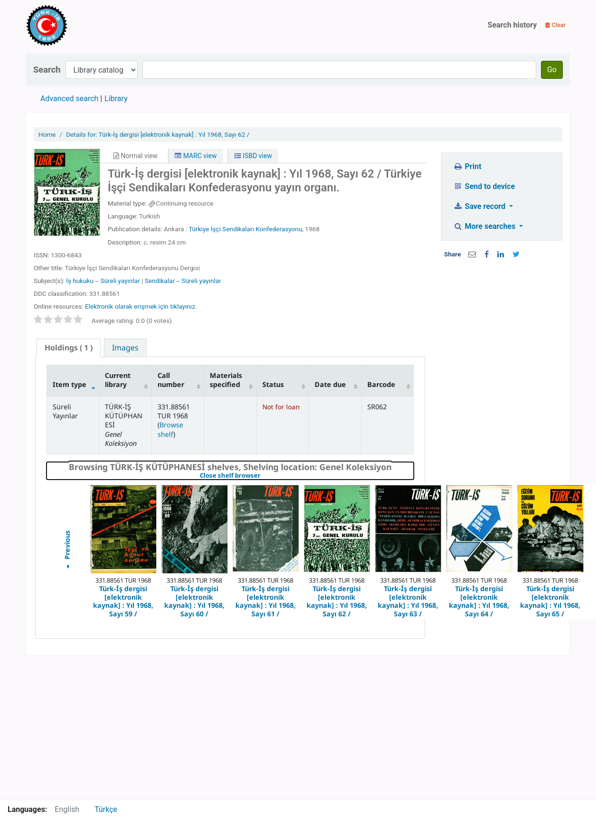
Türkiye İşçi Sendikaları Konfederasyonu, (245, 229)
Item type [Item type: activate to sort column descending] (69, 384)
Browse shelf (170, 429)
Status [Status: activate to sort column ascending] (273, 384)
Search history (512, 24)
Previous (67, 551)
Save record (480, 206)
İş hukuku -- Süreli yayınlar (103, 280)
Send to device (484, 186)
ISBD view (253, 156)
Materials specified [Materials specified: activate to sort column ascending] (226, 380)
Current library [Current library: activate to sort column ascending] (117, 380)
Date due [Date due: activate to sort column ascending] (330, 384)
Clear (555, 24)
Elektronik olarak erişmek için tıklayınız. (141, 306)
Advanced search (69, 98)
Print (467, 166)
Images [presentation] (125, 347)
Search (47, 70)
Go (552, 69)
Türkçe (105, 809)
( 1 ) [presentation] (69, 347)
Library (115, 98)
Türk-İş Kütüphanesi (74, 25)
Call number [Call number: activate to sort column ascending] (171, 380)
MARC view (195, 156)
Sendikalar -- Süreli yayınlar (183, 280)
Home (47, 134)
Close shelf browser (263, 476)
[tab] (69, 348)
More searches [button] (485, 226)
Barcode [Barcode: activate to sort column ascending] (381, 384)
